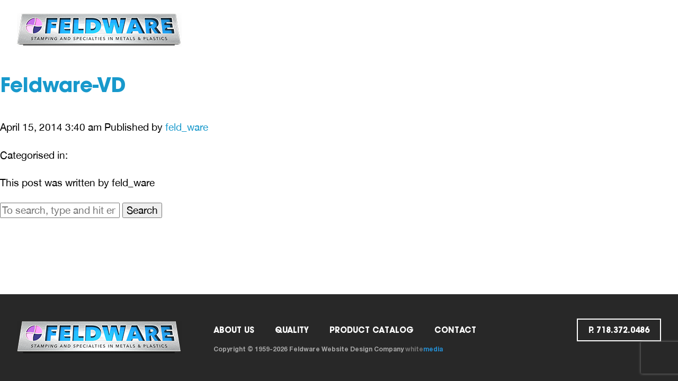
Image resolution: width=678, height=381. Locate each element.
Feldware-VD (63, 87)
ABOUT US (274, 29)
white (424, 349)
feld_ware (186, 127)
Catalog (391, 29)
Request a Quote (532, 29)
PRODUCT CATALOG (371, 330)
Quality (333, 29)
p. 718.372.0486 (621, 29)
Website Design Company (363, 349)
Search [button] (142, 210)
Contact (453, 29)
